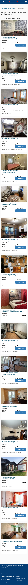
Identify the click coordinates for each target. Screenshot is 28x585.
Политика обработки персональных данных (11, 583)
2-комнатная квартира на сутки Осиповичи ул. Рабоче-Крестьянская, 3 (12, 540)
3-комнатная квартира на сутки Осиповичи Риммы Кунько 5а (10, 139)
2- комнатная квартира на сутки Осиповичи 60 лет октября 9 (10, 373)
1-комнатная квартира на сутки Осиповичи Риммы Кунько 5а (10, 74)
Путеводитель (19, 580)
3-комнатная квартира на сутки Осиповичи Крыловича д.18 (10, 240)
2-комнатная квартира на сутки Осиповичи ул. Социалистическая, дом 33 (13, 311)
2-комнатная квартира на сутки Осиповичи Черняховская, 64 (10, 341)
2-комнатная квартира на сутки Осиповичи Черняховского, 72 (10, 405)
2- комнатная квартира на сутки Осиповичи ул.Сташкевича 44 (10, 203)
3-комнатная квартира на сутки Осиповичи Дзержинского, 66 (10, 38)
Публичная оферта (20, 578)
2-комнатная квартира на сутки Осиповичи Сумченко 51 (10, 442)
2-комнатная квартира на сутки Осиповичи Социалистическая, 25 (10, 105)
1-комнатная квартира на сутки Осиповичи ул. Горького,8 (10, 478)
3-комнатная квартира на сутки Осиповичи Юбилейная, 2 (10, 508)
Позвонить (21, 45)
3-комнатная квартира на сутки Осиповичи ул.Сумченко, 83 (10, 275)
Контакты (18, 576)
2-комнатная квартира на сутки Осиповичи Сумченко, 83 (10, 171)
